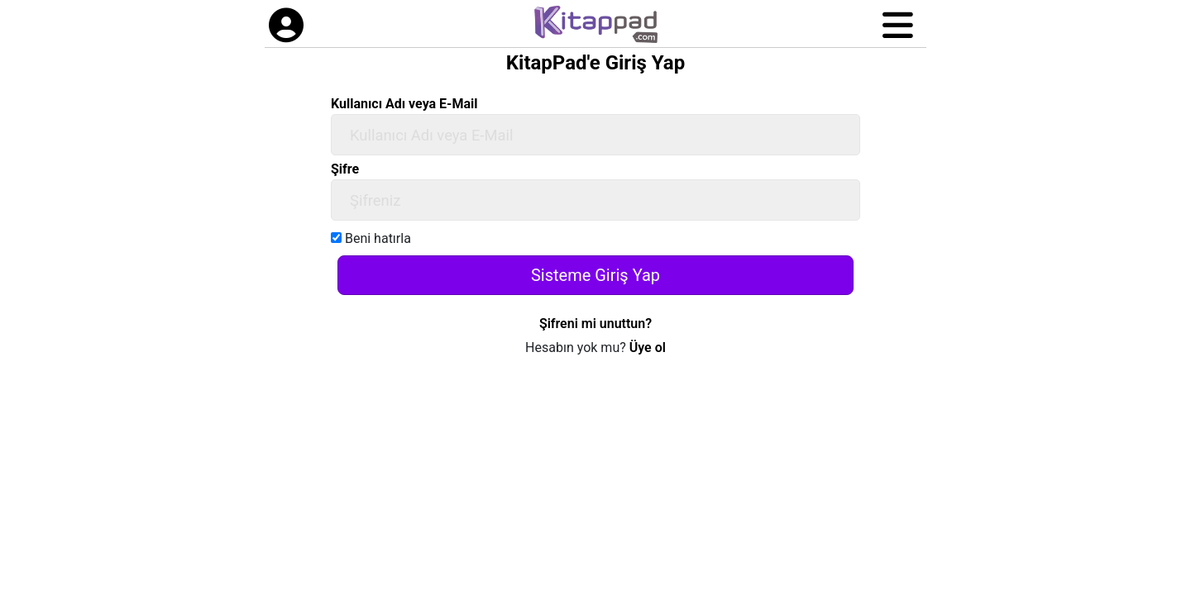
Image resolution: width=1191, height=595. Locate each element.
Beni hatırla (371, 238)
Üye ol (647, 347)
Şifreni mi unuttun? (595, 323)
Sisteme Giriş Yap (595, 275)
